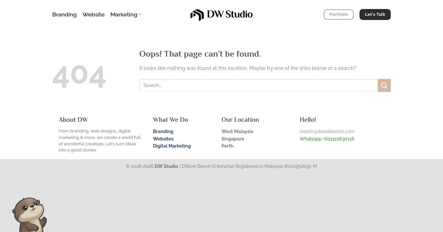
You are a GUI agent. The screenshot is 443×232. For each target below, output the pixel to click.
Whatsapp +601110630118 (327, 138)
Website (94, 14)
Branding (64, 14)
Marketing (126, 14)
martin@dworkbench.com (327, 131)
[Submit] (384, 85)
